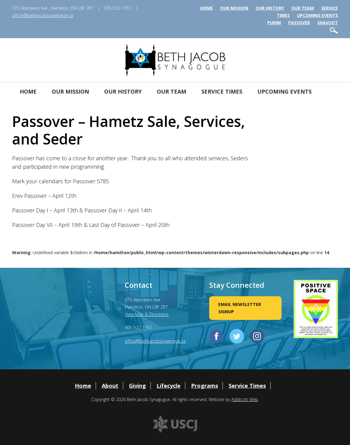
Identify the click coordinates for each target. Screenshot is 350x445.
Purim (274, 22)
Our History (270, 8)
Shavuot (327, 22)
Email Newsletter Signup (239, 307)
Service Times (221, 91)
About (110, 385)
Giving (137, 385)
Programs (204, 385)
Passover (299, 22)
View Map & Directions (147, 314)
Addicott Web (244, 399)
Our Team (302, 8)
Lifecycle (168, 385)
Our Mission (234, 8)
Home (206, 8)
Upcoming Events (317, 15)
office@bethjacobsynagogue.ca (42, 15)
